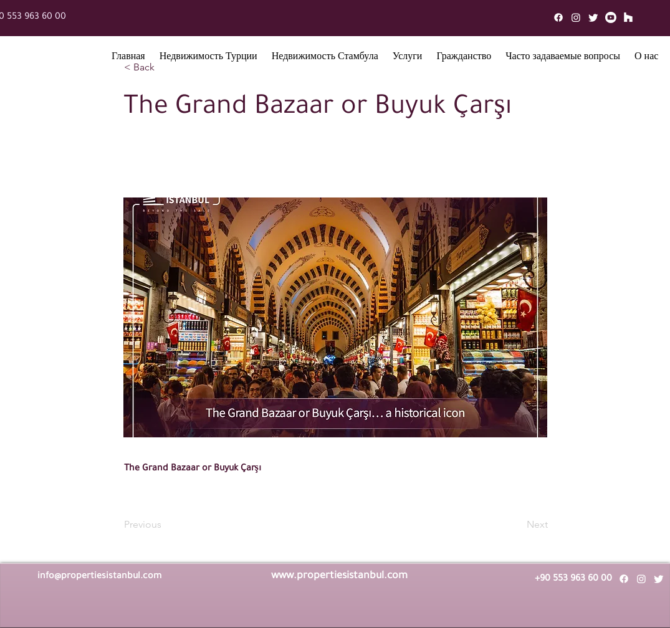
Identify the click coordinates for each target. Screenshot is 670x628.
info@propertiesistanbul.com (99, 577)
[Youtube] (610, 17)
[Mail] (628, 17)
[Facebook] (558, 17)
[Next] (517, 524)
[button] (208, 58)
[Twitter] (593, 17)
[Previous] (165, 524)
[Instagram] (575, 17)
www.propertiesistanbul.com (339, 576)
